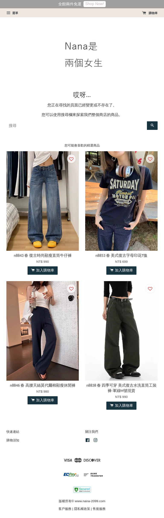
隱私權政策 (82, 509)
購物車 (150, 13)
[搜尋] (76, 125)
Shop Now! (94, 4)
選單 (12, 13)
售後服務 (99, 509)
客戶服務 (65, 509)
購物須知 (12, 440)
